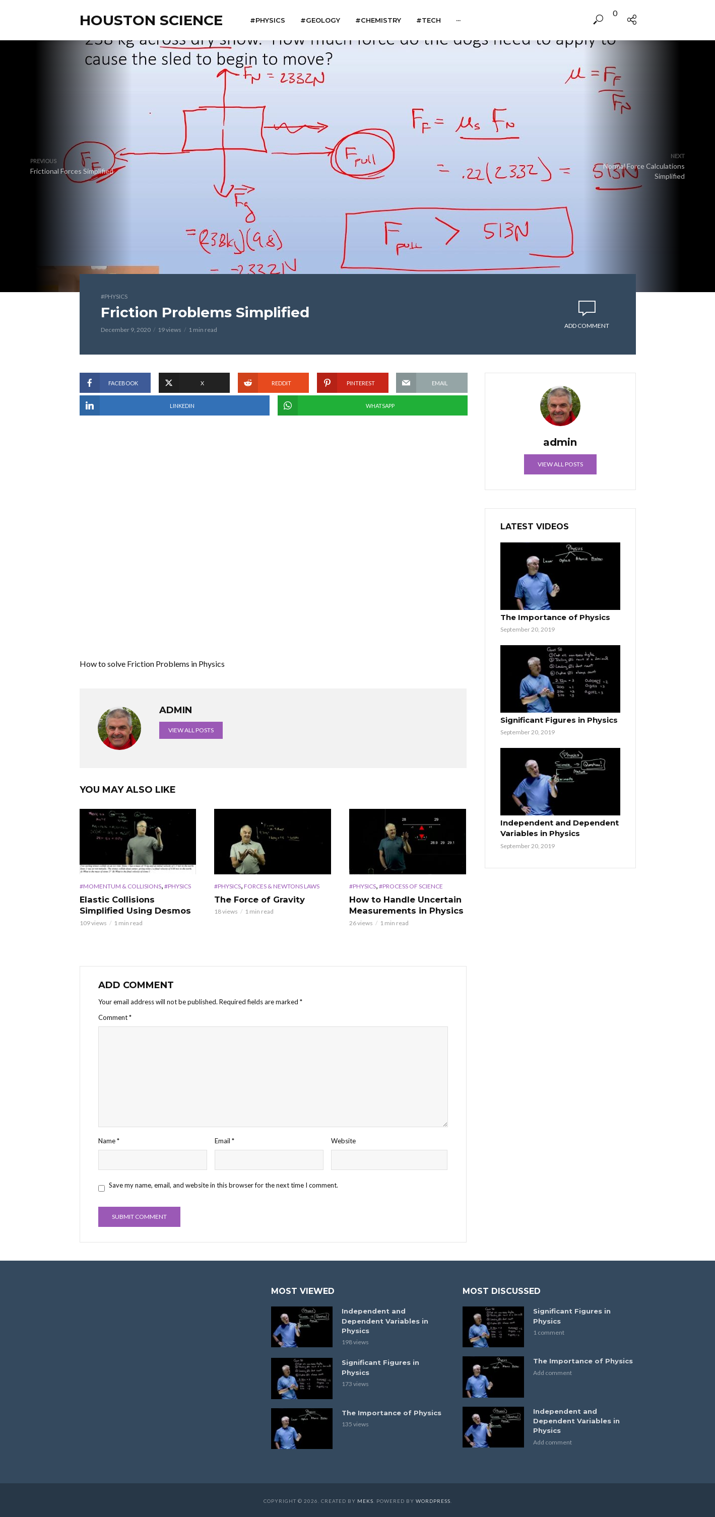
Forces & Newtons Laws (281, 886)
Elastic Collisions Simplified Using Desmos (134, 904)
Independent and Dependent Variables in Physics (557, 826)
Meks (365, 1499)
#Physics (267, 20)
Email (224, 1140)
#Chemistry (378, 20)
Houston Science (151, 20)
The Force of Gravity (258, 899)
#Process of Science (411, 886)
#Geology (320, 20)
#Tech (428, 20)
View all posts (191, 730)
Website (343, 1140)
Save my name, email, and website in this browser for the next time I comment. (223, 1185)
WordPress (433, 1499)
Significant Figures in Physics (556, 719)
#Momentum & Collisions (120, 886)
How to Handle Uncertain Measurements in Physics (404, 904)
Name (108, 1140)
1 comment (548, 1331)
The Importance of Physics (552, 617)
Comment (115, 1017)
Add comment (586, 325)
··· (458, 20)
